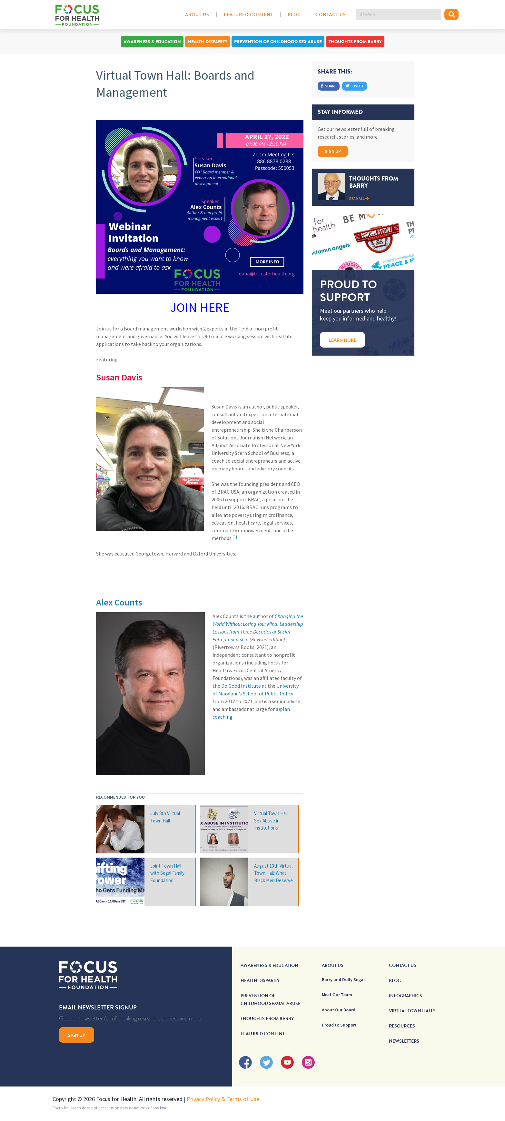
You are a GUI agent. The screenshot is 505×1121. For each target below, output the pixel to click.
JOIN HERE (199, 307)
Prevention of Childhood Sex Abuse (278, 41)
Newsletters (404, 1041)
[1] (235, 536)
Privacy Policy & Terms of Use (223, 1099)
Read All (359, 198)
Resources (402, 1026)
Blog (294, 14)
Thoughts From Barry (355, 41)
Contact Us (330, 14)
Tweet (354, 86)
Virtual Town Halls (412, 1011)
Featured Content (248, 14)
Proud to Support (339, 1025)
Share (328, 86)
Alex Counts (119, 602)
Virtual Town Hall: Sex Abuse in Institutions (271, 820)
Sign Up (333, 151)
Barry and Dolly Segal (343, 979)
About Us (197, 14)
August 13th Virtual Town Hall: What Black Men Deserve (273, 873)
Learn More (342, 340)
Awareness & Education (152, 41)
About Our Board (338, 1010)
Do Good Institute (241, 686)
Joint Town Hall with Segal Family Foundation (167, 873)
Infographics (405, 995)
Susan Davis (119, 377)
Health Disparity (207, 41)
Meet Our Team (337, 995)
